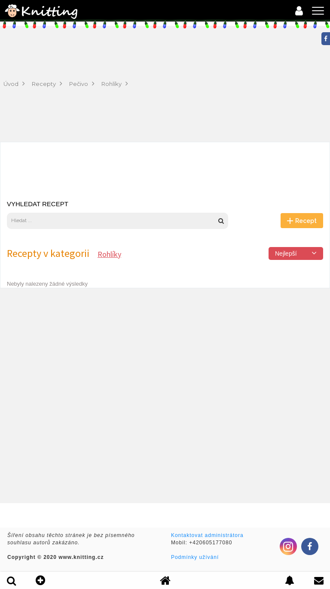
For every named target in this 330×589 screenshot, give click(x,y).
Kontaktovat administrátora (207, 535)
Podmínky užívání (195, 557)
